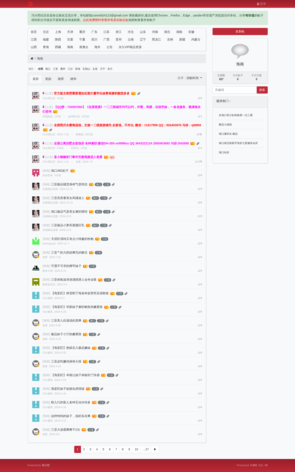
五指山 (86, 68)
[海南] (46, 170)
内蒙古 (195, 39)
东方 (110, 68)
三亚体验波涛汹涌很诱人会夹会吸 (74, 279)
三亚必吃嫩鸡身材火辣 (66, 361)
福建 (46, 39)
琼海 (77, 68)
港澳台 (83, 47)
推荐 (61, 79)
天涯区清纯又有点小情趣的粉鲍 (72, 239)
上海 (58, 32)
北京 (46, 32)
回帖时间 (193, 78)
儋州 (62, 68)
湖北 (167, 32)
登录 (261, 3)
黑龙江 (156, 39)
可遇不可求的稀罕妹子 (66, 266)
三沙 (70, 68)
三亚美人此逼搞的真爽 (66, 320)
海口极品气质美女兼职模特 (69, 211)
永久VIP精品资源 (130, 47)
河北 (131, 32)
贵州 (119, 39)
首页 (34, 32)
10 (136, 449)
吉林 (170, 39)
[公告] (49, 93)
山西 (34, 47)
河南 (155, 32)
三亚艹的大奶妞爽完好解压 (69, 252)
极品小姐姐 (225, 124)
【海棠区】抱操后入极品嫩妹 (70, 347)
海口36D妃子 (60, 170)
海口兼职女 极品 (228, 133)
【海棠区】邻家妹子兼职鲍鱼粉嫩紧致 (77, 307)
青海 (46, 47)
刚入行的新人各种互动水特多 (70, 402)
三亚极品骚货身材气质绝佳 (69, 184)
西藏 (58, 47)
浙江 (119, 32)
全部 (40, 68)
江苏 (106, 32)
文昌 (95, 68)
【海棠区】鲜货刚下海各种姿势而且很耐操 (80, 293)
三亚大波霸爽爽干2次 (65, 429)
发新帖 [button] (240, 31)
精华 (73, 79)
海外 (97, 47)
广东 (94, 32)
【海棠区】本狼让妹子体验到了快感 (75, 375)
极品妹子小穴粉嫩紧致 (66, 334)
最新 (36, 79)
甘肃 (70, 39)
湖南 (179, 32)
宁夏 (82, 39)
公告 (109, 47)
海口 (47, 68)
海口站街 (224, 152)
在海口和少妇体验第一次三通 (236, 115)
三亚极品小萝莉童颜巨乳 (67, 225)
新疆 (182, 39)
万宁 (102, 68)
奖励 (48, 79)
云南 (131, 39)
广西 (106, 39)
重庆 (82, 32)
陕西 (58, 39)
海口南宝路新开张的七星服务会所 (238, 143)
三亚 (55, 68)
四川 (94, 39)
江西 (34, 39)
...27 (146, 449)
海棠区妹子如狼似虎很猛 (67, 388)
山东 (143, 32)
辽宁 (143, 39)
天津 (70, 32)
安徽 (191, 32)
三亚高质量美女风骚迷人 (67, 198)
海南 (70, 47)
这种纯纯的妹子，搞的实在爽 (70, 416)
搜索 (262, 90)
